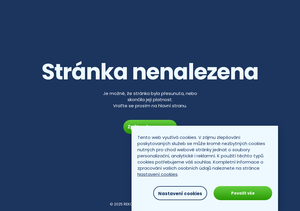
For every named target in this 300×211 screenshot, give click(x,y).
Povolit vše (243, 193)
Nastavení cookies (157, 174)
